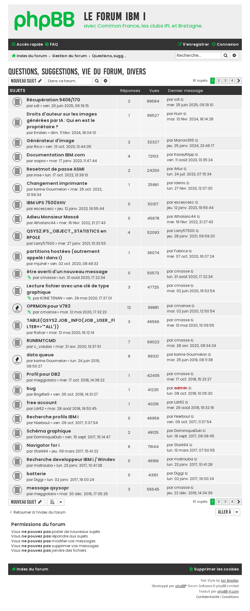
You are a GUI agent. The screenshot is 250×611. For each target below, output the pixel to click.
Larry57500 (44, 243)
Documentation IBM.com (56, 155)
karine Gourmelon (50, 189)
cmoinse (48, 312)
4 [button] (232, 80)
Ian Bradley (230, 580)
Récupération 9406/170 (53, 100)
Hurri (178, 113)
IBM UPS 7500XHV (46, 203)
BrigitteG (42, 394)
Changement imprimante (57, 183)
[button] (239, 80)
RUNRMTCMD (41, 341)
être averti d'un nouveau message (67, 272)
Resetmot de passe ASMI (55, 169)
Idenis (179, 182)
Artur (178, 168)
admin (180, 387)
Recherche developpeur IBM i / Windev (71, 459)
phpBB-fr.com (228, 591)
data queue (40, 355)
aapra (40, 160)
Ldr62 (39, 408)
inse (37, 175)
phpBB (180, 586)
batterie (36, 474)
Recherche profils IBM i (53, 417)
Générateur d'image (50, 141)
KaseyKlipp (184, 154)
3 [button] (225, 80)
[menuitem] (51, 45)
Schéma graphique (49, 431)
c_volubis (43, 346)
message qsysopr (48, 488)
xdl (36, 105)
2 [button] (219, 80)
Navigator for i (43, 445)
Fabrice (181, 250)
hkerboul (42, 422)
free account (42, 403)
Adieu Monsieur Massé (53, 217)
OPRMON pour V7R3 (48, 306)
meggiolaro (45, 380)
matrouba (43, 465)
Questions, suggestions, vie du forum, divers (77, 71)
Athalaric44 (45, 222)
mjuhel (40, 263)
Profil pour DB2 (43, 374)
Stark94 (41, 451)
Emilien (40, 132)
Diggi (39, 479)
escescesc (44, 208)
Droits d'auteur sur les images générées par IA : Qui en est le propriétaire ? (62, 120)
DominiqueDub (47, 436)
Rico (38, 146)
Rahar (39, 332)
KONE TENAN (51, 298)
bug (31, 388)
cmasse (48, 277)
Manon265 (184, 140)
